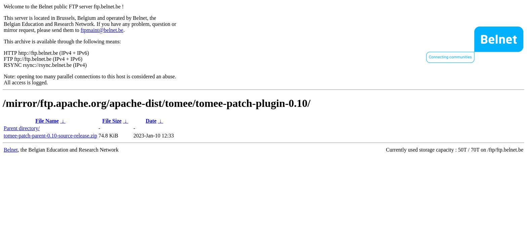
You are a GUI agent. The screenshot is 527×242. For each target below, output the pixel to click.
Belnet (11, 150)
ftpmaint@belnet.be (102, 30)
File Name (47, 121)
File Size (111, 121)
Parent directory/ (22, 128)
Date (151, 121)
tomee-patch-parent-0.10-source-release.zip (50, 135)
